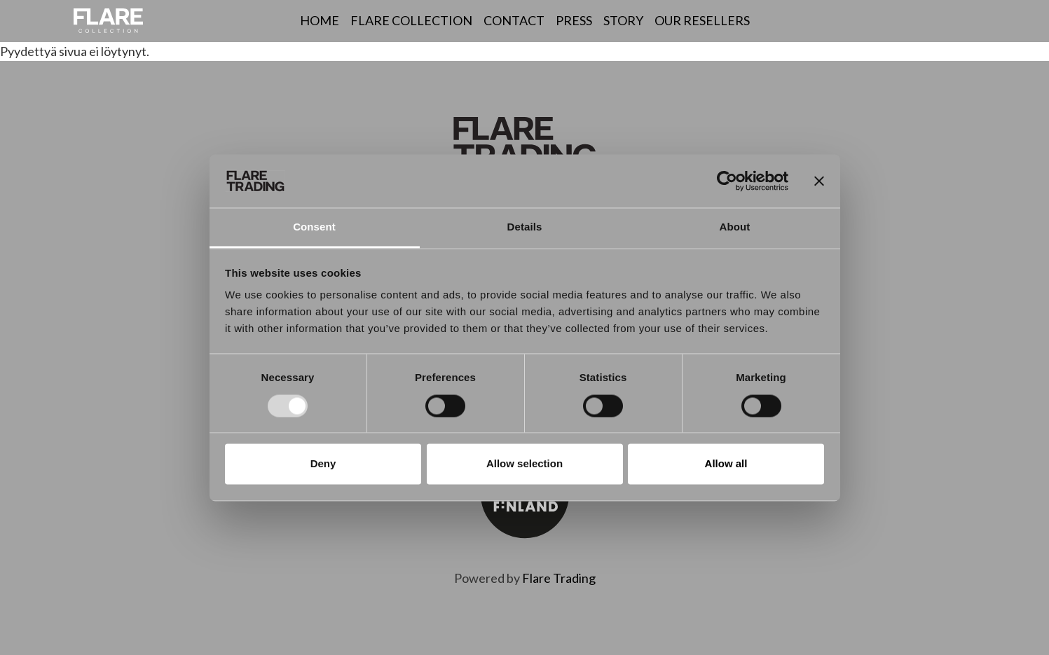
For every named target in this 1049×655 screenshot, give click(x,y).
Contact (514, 20)
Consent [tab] (314, 227)
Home (319, 20)
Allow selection (524, 464)
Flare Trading (559, 578)
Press (574, 20)
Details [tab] (524, 227)
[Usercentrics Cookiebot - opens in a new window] (727, 180)
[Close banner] (819, 181)
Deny (323, 464)
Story (623, 20)
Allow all (726, 464)
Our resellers (702, 20)
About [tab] (735, 227)
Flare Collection (411, 20)
